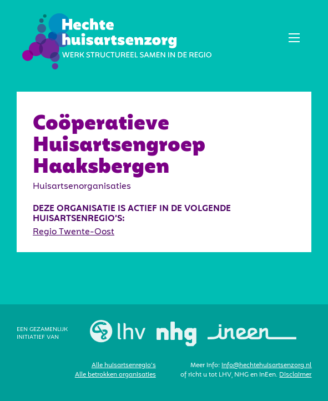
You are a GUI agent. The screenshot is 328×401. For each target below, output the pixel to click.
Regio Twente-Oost (73, 232)
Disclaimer (295, 375)
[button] (294, 38)
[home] (114, 41)
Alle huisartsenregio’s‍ (124, 365)
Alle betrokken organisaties (115, 375)
